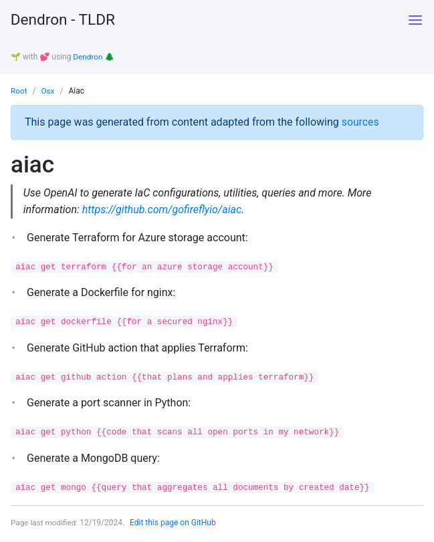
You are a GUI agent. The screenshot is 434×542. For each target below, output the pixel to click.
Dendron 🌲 (94, 56)
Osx (48, 90)
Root (19, 90)
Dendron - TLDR (66, 20)
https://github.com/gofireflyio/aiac (162, 209)
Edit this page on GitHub (174, 524)
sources (361, 121)
